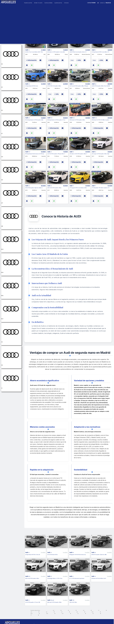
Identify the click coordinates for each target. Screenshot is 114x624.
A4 (53, 610)
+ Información (31, 60)
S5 (78, 613)
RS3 (92, 612)
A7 (98, 610)
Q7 (61, 612)
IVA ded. (72, 60)
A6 (83, 610)
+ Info (79, 60)
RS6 (47, 613)
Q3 (31, 612)
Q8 (77, 612)
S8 (93, 613)
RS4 (31, 613)
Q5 (46, 612)
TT (31, 615)
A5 (68, 610)
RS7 (62, 613)
